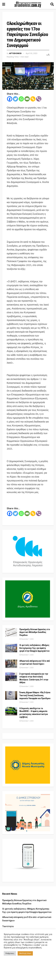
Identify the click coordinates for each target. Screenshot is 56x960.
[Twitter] (15, 98)
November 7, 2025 (26, 639)
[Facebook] (9, 98)
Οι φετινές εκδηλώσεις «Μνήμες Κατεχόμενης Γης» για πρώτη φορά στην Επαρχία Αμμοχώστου (34, 648)
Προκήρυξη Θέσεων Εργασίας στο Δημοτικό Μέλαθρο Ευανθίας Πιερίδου (34, 632)
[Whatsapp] (21, 98)
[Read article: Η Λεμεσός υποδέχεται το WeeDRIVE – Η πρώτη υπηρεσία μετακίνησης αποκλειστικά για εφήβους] (11, 711)
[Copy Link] (33, 98)
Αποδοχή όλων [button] (25, 953)
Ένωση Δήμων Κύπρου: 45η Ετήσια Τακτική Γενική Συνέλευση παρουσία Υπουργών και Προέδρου (34, 695)
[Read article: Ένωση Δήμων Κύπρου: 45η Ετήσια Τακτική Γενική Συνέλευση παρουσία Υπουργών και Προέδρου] (11, 695)
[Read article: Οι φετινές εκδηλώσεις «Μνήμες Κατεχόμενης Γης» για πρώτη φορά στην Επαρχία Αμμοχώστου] (11, 648)
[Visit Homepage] (27, 4)
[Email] (27, 98)
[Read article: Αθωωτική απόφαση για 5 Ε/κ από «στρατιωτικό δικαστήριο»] (11, 664)
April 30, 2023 (31, 53)
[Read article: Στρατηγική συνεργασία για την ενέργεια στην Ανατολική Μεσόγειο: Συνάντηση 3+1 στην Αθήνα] (11, 676)
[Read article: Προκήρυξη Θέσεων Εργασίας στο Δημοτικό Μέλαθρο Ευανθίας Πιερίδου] (11, 632)
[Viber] (38, 98)
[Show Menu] (3, 4)
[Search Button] (52, 4)
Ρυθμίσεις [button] (10, 953)
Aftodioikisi (15, 53)
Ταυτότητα (8, 926)
